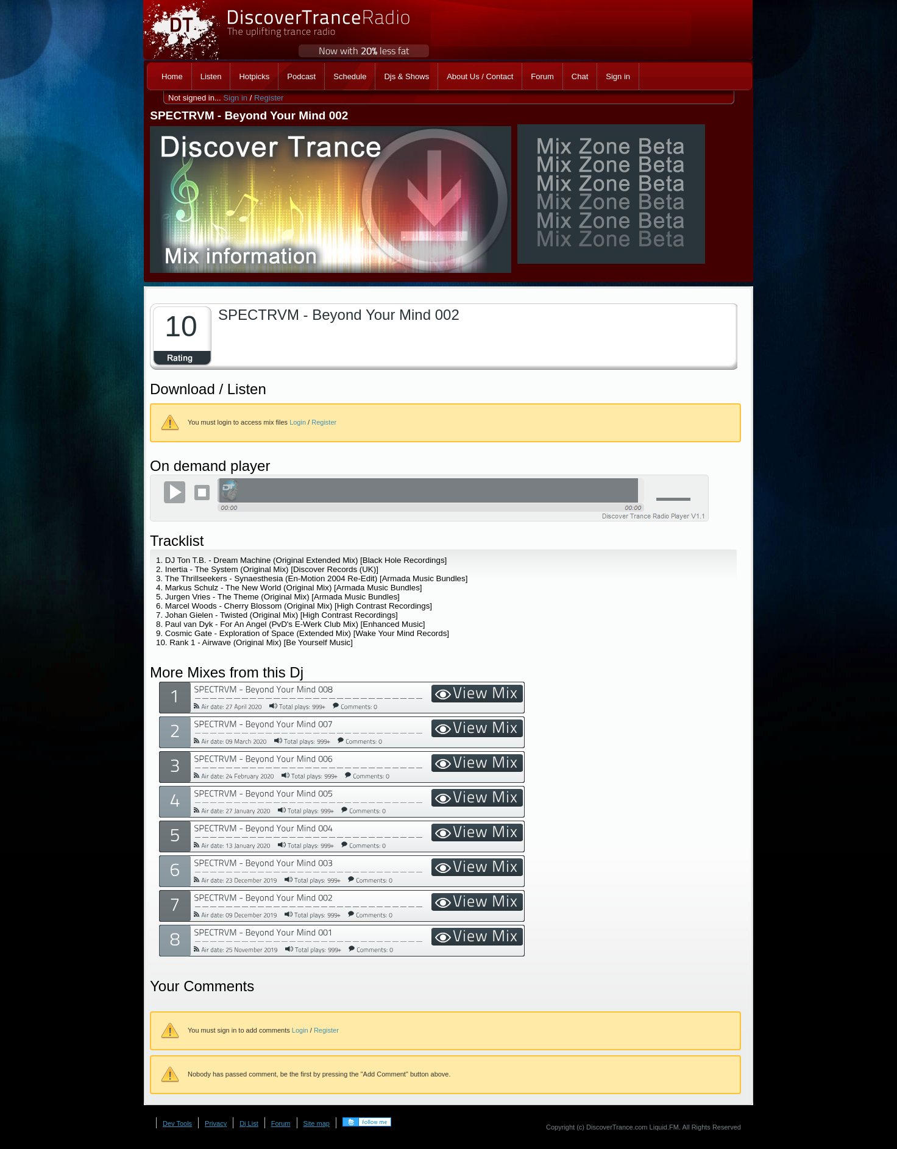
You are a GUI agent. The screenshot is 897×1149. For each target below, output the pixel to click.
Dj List (248, 1123)
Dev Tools (177, 1123)
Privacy (216, 1123)
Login (297, 422)
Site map (316, 1123)
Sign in (235, 97)
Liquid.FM (664, 1127)
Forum (281, 1123)
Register (268, 97)
